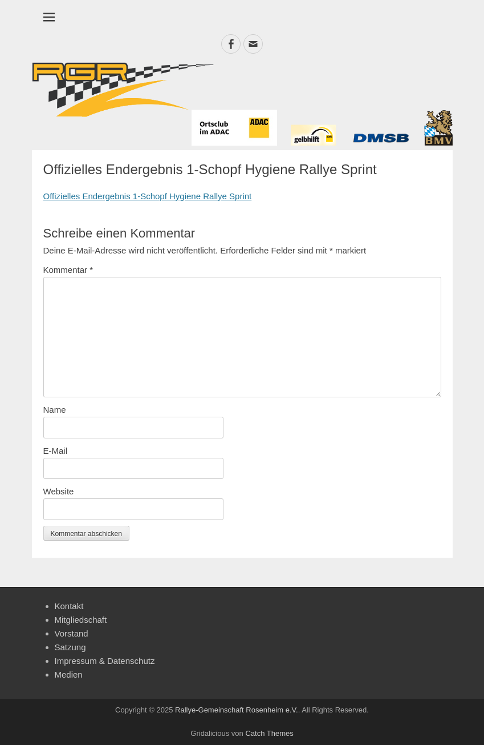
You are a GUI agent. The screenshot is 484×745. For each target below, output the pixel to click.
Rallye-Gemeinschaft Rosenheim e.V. (236, 710)
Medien (69, 674)
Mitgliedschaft (81, 620)
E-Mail (55, 451)
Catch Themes (269, 733)
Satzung (70, 647)
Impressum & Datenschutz (105, 661)
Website (58, 491)
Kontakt (69, 606)
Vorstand (71, 633)
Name (54, 409)
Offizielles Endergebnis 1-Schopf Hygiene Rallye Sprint (147, 196)
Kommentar (68, 270)
